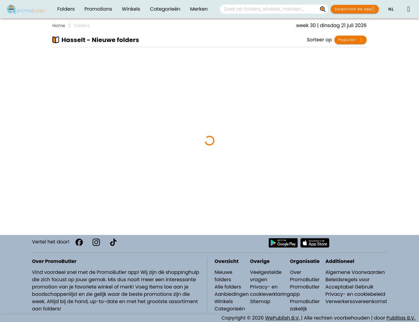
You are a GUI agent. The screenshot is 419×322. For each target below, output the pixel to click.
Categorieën (230, 308)
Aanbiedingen (232, 294)
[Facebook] (79, 242)
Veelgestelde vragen (266, 276)
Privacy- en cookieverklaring (270, 290)
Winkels (224, 301)
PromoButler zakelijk (305, 305)
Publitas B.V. (400, 317)
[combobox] (274, 9)
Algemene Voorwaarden (355, 272)
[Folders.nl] (26, 9)
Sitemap (260, 301)
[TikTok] (113, 242)
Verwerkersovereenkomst (356, 301)
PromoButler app (305, 290)
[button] (391, 9)
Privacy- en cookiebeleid (355, 294)
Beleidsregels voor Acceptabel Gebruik (349, 283)
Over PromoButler (305, 276)
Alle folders (228, 286)
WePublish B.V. (282, 317)
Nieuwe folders (223, 276)
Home (58, 26)
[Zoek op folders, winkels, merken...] (322, 9)
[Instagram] (96, 242)
